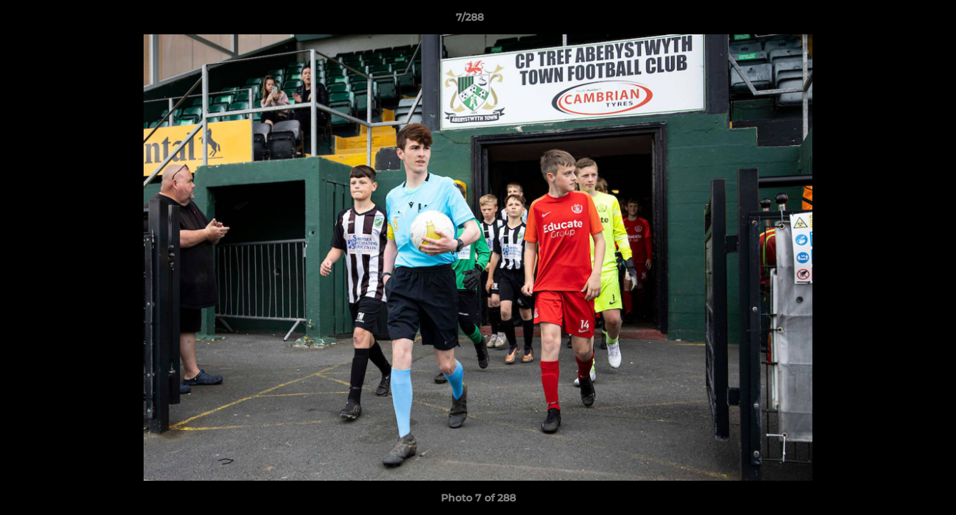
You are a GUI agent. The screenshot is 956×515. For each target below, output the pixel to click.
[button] (896, 20)
